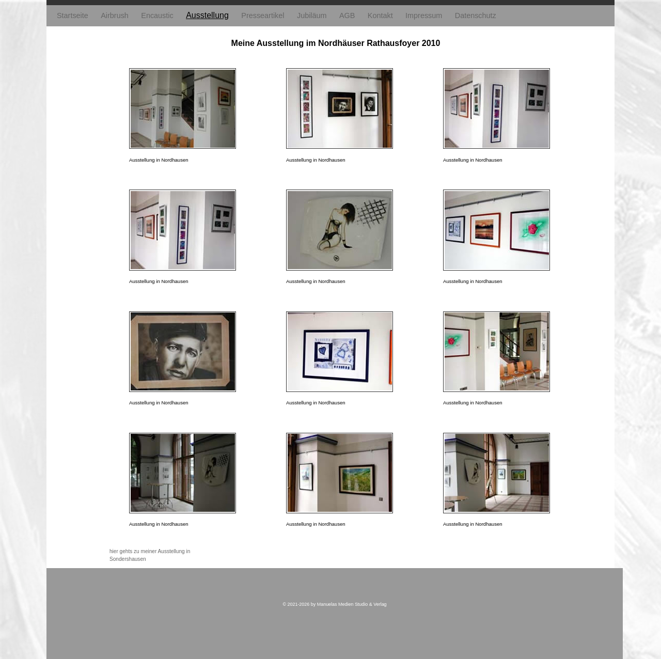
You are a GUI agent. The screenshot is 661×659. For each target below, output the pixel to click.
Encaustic (157, 15)
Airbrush (115, 15)
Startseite (72, 15)
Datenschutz (475, 15)
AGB (347, 15)
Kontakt (380, 15)
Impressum (423, 15)
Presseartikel (262, 15)
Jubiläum (312, 15)
